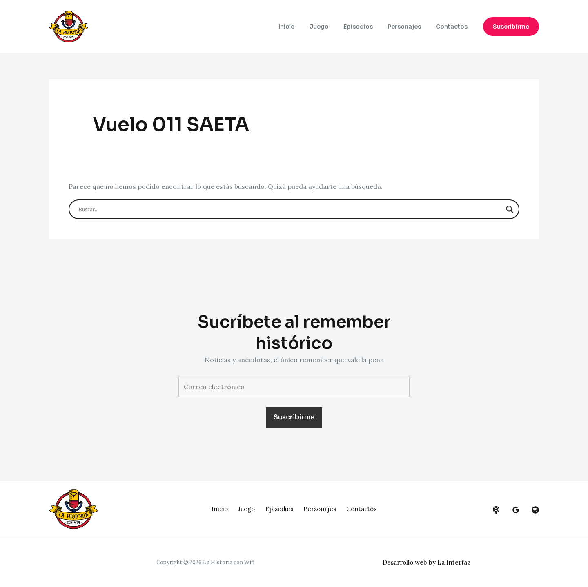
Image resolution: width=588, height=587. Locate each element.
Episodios (366, 26)
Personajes (409, 26)
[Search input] (290, 209)
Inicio (301, 26)
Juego (330, 26)
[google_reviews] (515, 510)
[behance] (496, 510)
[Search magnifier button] (509, 209)
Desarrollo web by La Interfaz (429, 562)
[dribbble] (535, 510)
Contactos (453, 26)
